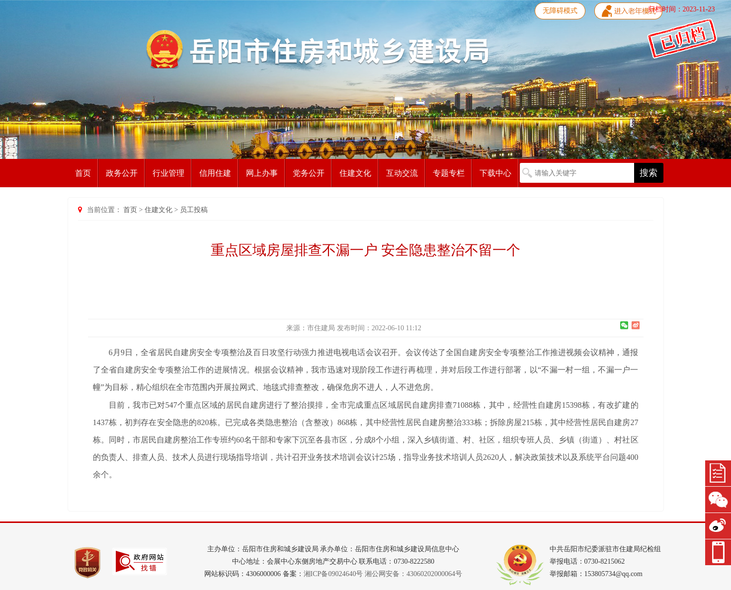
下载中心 (495, 173)
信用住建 (215, 173)
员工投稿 (194, 210)
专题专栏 (449, 173)
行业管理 (168, 173)
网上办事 (262, 173)
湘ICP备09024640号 (333, 574)
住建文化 (355, 173)
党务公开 (309, 173)
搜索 (648, 173)
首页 (83, 173)
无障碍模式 (560, 10)
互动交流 (402, 173)
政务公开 (122, 173)
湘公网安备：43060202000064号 (413, 574)
